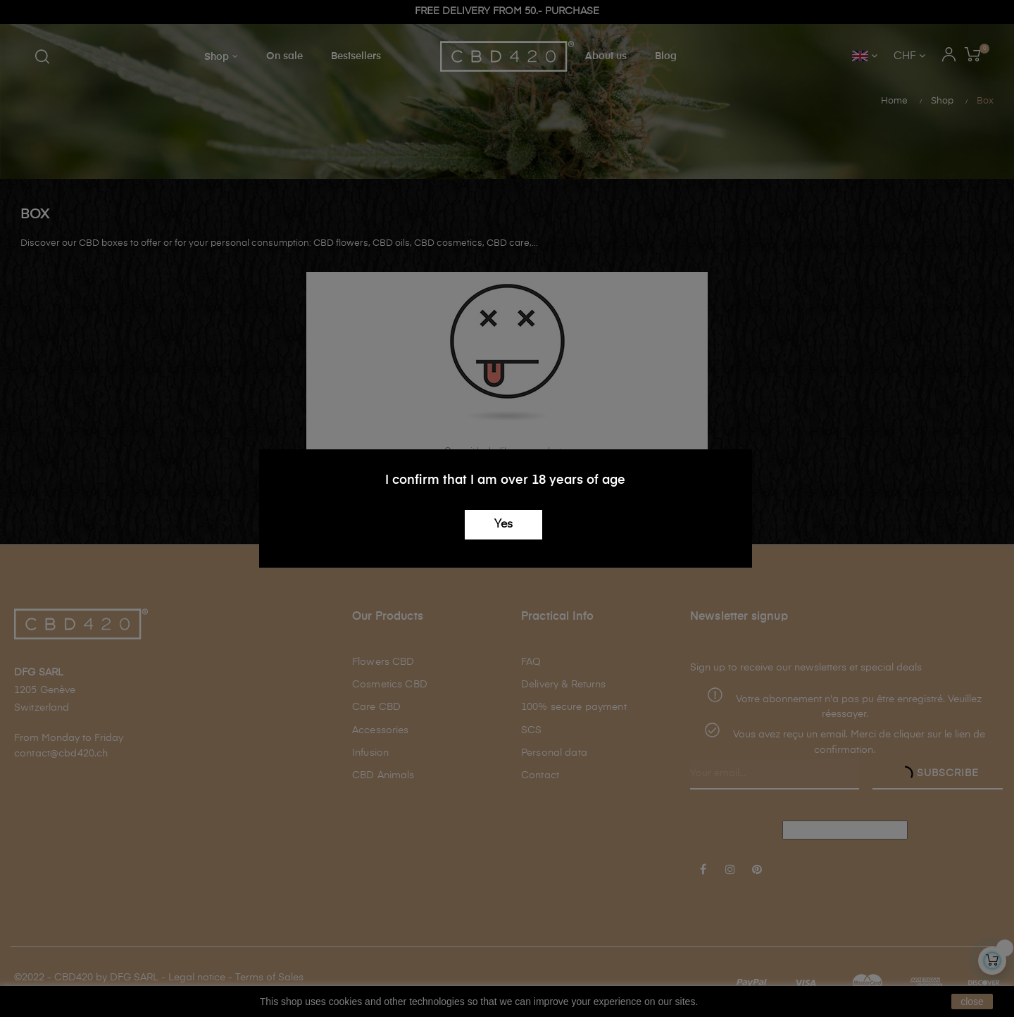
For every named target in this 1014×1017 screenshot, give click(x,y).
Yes (503, 524)
